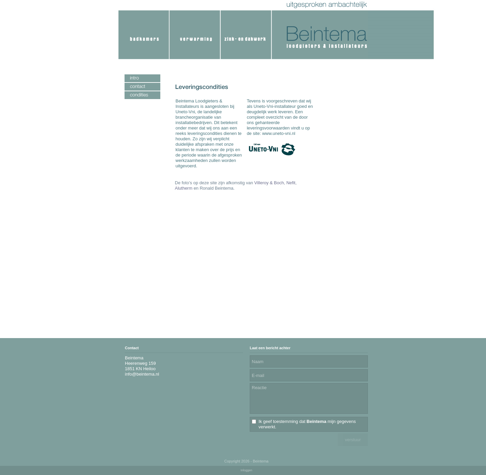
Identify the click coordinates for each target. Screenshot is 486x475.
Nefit (290, 182)
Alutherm (183, 188)
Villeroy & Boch (269, 182)
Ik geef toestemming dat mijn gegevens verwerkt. (307, 424)
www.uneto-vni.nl (278, 133)
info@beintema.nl (142, 374)
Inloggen (246, 470)
